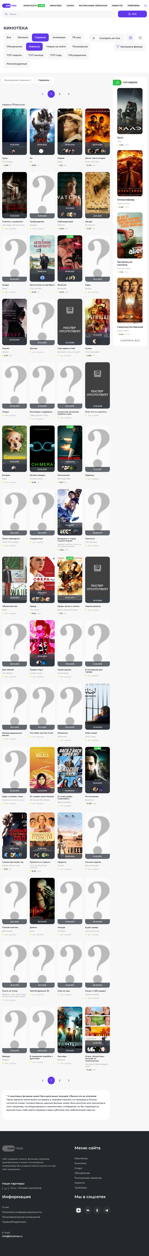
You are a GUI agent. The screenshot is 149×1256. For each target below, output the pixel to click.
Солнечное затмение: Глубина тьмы (68, 413)
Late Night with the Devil (13, 225)
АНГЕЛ (43, 662)
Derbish (72, 277)
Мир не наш (64, 991)
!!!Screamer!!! (75, 531)
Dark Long (64, 151)
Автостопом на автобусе (42, 285)
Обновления (14, 46)
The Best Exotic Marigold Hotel (96, 1065)
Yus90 (66, 214)
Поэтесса (90, 539)
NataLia (43, 855)
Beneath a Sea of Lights (69, 352)
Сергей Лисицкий (95, 341)
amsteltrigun (100, 789)
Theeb (61, 866)
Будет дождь (91, 927)
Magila (39, 599)
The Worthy (7, 673)
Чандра (61, 927)
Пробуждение (37, 222)
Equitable (41, 151)
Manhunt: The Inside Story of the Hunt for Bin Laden (14, 996)
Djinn (32, 931)
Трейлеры (133, 6)
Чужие (88, 348)
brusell (39, 277)
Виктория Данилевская (71, 468)
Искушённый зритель (100, 1049)
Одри (88, 285)
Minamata (62, 289)
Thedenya (71, 214)
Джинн (33, 927)
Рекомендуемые (17, 63)
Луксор (33, 348)
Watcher (61, 225)
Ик (31, 158)
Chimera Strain (36, 479)
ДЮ (64, 531)
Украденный (36, 539)
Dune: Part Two (92, 162)
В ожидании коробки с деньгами (41, 1057)
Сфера (33, 606)
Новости (117, 6)
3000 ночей (91, 733)
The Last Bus (36, 289)
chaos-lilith (72, 531)
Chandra (61, 931)
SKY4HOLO (62, 531)
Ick (31, 162)
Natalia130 (97, 1049)
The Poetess (91, 542)
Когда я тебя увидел (95, 991)
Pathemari (63, 733)
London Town (36, 673)
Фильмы (23, 37)
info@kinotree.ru (12, 1236)
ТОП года (56, 55)
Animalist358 (14, 855)
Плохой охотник (10, 927)
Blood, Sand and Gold (68, 610)
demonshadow (74, 468)
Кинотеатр (34, 5)
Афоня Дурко (63, 214)
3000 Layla (90, 737)
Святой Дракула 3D (39, 991)
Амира (5, 285)
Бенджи (6, 475)
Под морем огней (66, 348)
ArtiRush (68, 214)
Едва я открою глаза (12, 796)
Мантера (62, 1056)
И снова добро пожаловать (65, 797)
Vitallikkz (64, 277)
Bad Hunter (7, 931)
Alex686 (45, 599)
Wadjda (5, 1060)
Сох (68, 468)
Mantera (61, 1060)
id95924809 (37, 599)
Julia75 (12, 855)
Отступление (91, 796)
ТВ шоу (76, 37)
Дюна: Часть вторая (95, 158)
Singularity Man (63, 468)
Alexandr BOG (42, 277)
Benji (4, 479)
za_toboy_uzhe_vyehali (97, 151)
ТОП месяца (35, 55)
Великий (62, 285)
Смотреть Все (130, 341)
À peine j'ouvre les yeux (13, 800)
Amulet (5, 352)
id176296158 (41, 662)
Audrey (88, 289)
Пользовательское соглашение (21, 1217)
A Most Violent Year (11, 866)
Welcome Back (64, 802)
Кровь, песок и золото (69, 606)
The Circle (34, 610)
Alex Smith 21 (95, 1049)
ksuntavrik (103, 1049)
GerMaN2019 (72, 151)
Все (9, 37)
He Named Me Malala (40, 800)
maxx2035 (34, 599)
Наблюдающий (65, 222)
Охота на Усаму (10, 991)
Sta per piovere (92, 931)
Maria (60, 162)
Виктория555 (67, 531)
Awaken (33, 225)
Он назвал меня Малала (42, 796)
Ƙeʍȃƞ (70, 277)
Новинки (34, 46)
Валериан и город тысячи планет (67, 540)
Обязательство (9, 606)
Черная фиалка (93, 606)
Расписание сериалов (93, 6)
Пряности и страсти (40, 862)
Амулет (5, 348)
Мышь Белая (13, 151)
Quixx (41, 855)
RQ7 (95, 151)
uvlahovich (20, 855)
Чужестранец (64, 670)
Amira (4, 289)
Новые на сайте (56, 46)
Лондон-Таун (36, 670)
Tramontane (63, 673)
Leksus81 (89, 151)
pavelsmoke (92, 151)
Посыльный (63, 475)
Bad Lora (74, 214)
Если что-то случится (96, 412)
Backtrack (89, 800)
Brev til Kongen (92, 866)
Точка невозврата (11, 539)
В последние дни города (94, 671)
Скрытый (66, 468)
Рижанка (67, 151)
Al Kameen (90, 225)
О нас (5, 1207)
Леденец (89, 475)
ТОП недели (14, 55)
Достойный (8, 670)
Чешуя (5, 412)
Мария (61, 158)
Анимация (59, 37)
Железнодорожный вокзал (12, 734)
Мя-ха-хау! (42, 599)
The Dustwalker (92, 352)
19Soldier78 (9, 855)
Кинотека (56, 6)
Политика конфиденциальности (22, 1212)
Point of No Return (10, 542)
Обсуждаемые (77, 55)
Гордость (62, 862)
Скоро (70, 6)
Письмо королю (93, 862)
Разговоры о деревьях (41, 412)
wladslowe (103, 151)
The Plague (7, 162)
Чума (4, 158)
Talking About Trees (39, 415)
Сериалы (40, 37)
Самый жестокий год (12, 862)
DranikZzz (100, 151)
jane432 (89, 1049)
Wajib (4, 610)
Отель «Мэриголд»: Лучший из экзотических (94, 1058)
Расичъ (47, 599)
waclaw (38, 855)
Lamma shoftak (92, 995)
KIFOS (67, 277)
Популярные (80, 46)
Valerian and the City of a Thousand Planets (69, 545)
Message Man (64, 479)
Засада (88, 222)
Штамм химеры (37, 475)
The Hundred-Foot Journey (38, 867)
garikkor (70, 531)
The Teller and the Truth (41, 733)
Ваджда (6, 1056)
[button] (145, 6)
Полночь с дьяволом (12, 222)
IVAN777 (97, 341)
